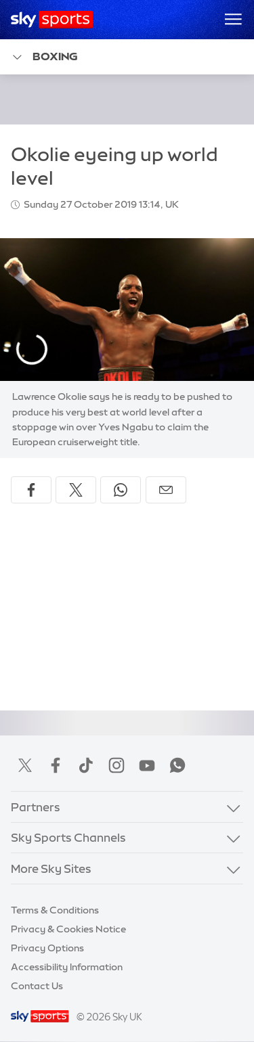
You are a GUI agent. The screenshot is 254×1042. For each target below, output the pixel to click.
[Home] (52, 19)
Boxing (44, 57)
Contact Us (37, 986)
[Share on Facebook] (31, 489)
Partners (35, 807)
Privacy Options (47, 948)
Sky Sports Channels (68, 837)
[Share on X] (76, 489)
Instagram (116, 765)
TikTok (86, 765)
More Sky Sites (51, 868)
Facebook (55, 765)
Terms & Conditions (55, 910)
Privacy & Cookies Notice (68, 929)
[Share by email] (166, 489)
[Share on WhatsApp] (120, 489)
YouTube (147, 765)
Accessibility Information (67, 967)
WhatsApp (177, 765)
